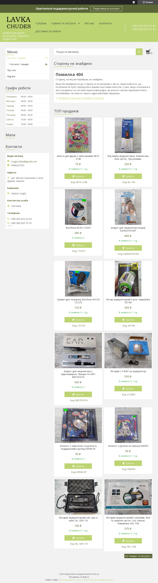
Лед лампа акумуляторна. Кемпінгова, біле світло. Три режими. (128, 157)
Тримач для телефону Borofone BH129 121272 (78, 301)
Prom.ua (95, 574)
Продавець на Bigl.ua (79, 577)
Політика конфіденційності (100, 579)
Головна (40, 23)
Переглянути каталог (106, 8)
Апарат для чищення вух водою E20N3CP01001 (128, 229)
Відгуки (11, 76)
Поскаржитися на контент (72, 579)
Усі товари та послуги (137, 556)
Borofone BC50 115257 (78, 227)
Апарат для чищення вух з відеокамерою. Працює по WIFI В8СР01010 (78, 374)
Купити (80, 176)
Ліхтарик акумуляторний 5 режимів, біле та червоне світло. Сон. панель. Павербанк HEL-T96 (128, 520)
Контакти (105, 23)
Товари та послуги (63, 23)
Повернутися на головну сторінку (81, 98)
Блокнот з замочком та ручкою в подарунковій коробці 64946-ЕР (78, 447)
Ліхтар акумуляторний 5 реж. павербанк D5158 (128, 301)
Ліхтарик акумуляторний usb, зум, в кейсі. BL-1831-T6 (78, 519)
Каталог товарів (16, 57)
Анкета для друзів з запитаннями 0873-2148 (78, 157)
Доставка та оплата (48, 31)
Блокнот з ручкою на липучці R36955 (128, 446)
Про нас (89, 23)
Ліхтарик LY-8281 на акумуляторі (128, 371)
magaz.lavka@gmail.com (24, 161)
